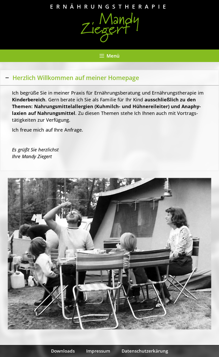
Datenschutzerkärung (145, 351)
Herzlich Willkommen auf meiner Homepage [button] (71, 77)
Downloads (63, 351)
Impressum (98, 351)
